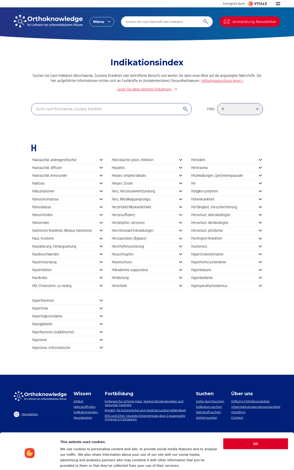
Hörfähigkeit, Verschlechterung (226, 207)
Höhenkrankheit (226, 199)
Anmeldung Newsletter (250, 21)
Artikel (78, 401)
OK (255, 426)
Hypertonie (67, 308)
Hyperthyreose (67, 300)
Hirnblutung (147, 278)
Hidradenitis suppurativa (147, 270)
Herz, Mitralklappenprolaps (147, 199)
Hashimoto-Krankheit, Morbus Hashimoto (67, 230)
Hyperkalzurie (226, 270)
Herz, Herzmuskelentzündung (147, 191)
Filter (211, 109)
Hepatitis (147, 167)
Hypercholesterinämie (226, 254)
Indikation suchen (209, 407)
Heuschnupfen (147, 254)
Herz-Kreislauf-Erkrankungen (147, 230)
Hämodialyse (67, 207)
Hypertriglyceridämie (67, 316)
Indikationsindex (86, 412)
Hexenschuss (147, 262)
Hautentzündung (67, 262)
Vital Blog (238, 412)
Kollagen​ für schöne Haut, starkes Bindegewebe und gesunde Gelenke (144, 403)
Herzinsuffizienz (147, 215)
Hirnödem (226, 160)
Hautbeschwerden (67, 254)
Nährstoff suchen (208, 412)
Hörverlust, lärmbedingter (226, 222)
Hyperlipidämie (226, 278)
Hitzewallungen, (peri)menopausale (226, 175)
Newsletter (26, 414)
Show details (71, 461)
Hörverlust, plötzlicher (226, 230)
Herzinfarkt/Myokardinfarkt (147, 207)
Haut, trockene (67, 238)
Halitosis (67, 183)
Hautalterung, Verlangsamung (67, 246)
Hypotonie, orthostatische (67, 347)
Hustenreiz (226, 246)
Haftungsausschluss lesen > (222, 80)
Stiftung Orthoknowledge (250, 401)
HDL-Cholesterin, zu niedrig (67, 286)
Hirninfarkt (147, 286)
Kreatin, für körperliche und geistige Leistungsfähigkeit (145, 410)
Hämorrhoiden (67, 215)
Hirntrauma (226, 167)
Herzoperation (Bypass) (147, 238)
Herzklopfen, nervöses (147, 222)
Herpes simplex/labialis (147, 175)
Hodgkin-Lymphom (226, 191)
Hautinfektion (67, 270)
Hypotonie (67, 340)
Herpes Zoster (147, 183)
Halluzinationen (67, 191)
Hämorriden (67, 222)
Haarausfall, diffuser (67, 167)
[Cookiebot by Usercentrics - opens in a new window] (30, 461)
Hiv (226, 183)
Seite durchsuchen (210, 401)
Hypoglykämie (67, 324)
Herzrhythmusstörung (147, 246)
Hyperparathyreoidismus (226, 286)
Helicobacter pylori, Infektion (147, 160)
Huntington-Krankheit (226, 238)
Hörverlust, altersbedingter (226, 215)
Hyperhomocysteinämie (226, 262)
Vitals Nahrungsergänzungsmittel (255, 407)
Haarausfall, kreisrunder (67, 175)
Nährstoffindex (85, 407)
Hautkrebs (67, 278)
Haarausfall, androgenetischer (67, 160)
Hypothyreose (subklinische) (67, 332)
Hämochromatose (67, 199)
